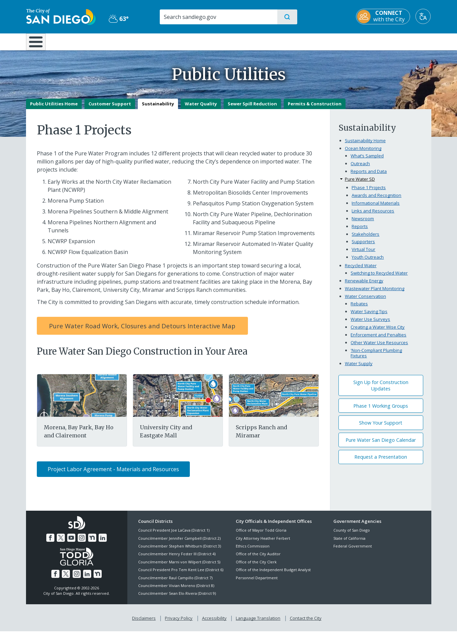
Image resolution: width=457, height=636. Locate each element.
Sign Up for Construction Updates (380, 390)
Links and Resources (373, 215)
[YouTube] (71, 542)
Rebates (359, 309)
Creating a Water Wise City (378, 332)
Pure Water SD (360, 184)
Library (266, 41)
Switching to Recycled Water (379, 278)
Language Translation (258, 623)
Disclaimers (144, 623)
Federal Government (352, 550)
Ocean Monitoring (363, 153)
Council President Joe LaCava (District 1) (173, 535)
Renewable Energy (364, 285)
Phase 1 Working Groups (380, 410)
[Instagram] (82, 542)
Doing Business (205, 41)
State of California (349, 542)
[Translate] (423, 16)
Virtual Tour (363, 254)
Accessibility (214, 623)
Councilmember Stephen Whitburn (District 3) (179, 550)
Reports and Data (369, 176)
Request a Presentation (380, 462)
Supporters (363, 247)
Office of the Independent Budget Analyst (273, 574)
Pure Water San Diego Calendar (381, 444)
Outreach (360, 168)
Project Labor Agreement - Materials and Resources (113, 474)
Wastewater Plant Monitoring (374, 293)
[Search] (218, 16)
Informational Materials (376, 208)
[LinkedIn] (103, 542)
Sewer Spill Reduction (252, 108)
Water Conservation (365, 301)
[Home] (39, 44)
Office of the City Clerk (256, 566)
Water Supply (359, 368)
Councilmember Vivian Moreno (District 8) (176, 590)
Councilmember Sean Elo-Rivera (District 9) (177, 598)
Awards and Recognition (376, 200)
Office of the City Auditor (258, 558)
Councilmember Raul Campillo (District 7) (175, 582)
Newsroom (363, 223)
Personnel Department (257, 582)
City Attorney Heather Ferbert (263, 542)
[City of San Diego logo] (60, 16)
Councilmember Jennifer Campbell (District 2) (179, 542)
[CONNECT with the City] (384, 16)
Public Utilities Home (54, 108)
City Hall (398, 41)
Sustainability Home (365, 145)
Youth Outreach (368, 262)
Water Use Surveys (370, 324)
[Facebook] (50, 542)
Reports (360, 231)
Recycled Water (361, 270)
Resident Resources (145, 41)
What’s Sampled (367, 160)
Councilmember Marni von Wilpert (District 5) (179, 566)
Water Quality (201, 108)
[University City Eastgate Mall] (177, 400)
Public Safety (332, 41)
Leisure (83, 41)
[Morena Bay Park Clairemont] (81, 400)
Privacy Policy (179, 623)
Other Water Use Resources (379, 347)
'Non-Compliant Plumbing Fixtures (376, 357)
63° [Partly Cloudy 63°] (119, 18)
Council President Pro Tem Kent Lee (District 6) (180, 574)
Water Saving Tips (369, 316)
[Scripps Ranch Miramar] (273, 400)
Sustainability (158, 108)
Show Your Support (380, 428)
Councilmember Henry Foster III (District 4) (176, 558)
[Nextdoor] (92, 542)
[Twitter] (61, 542)
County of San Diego (351, 535)
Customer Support (109, 108)
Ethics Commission (253, 550)
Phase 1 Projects (369, 192)
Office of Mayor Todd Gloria (261, 535)
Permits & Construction (314, 108)
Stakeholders (365, 239)
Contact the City (306, 623)
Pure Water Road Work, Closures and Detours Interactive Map (142, 330)
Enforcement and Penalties (378, 339)
